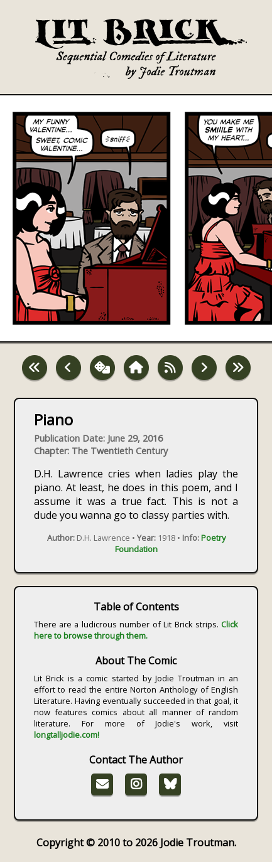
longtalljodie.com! (66, 734)
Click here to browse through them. (136, 630)
